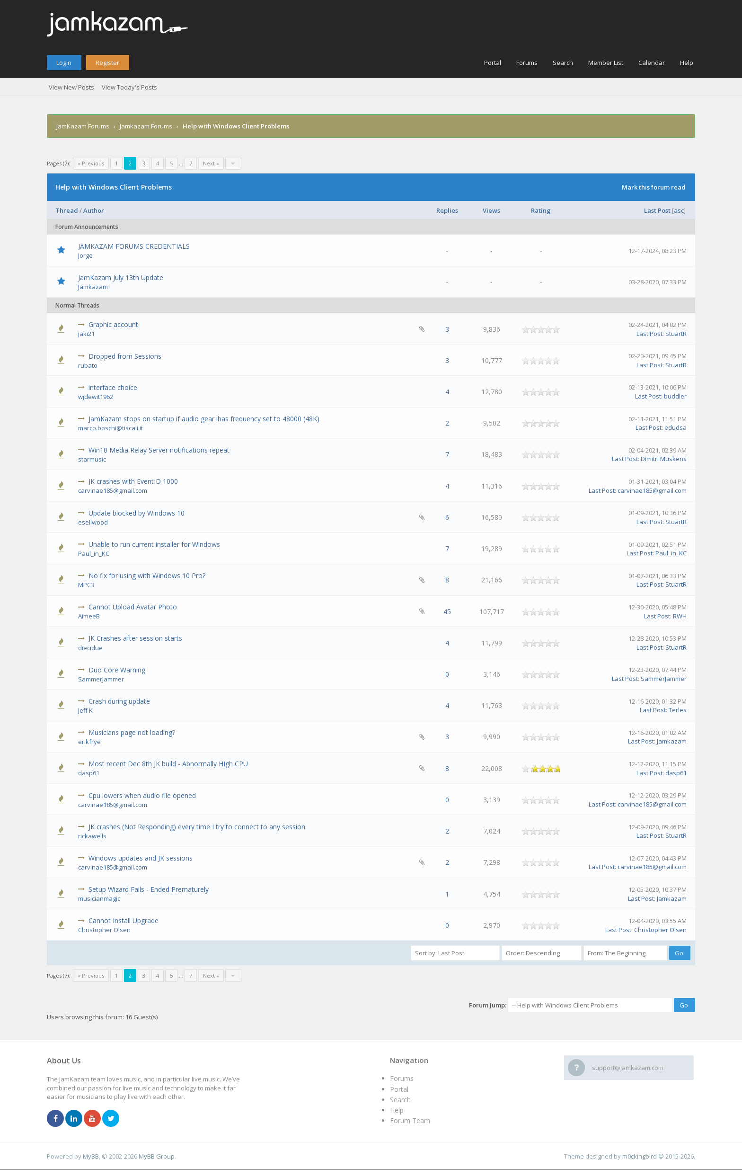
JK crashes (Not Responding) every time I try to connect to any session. (197, 826)
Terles (678, 710)
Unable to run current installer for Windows (154, 544)
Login (63, 62)
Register (107, 62)
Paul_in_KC (93, 553)
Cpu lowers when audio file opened (142, 795)
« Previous (91, 163)
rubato (87, 365)
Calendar (651, 62)
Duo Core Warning (116, 669)
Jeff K (85, 710)
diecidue (90, 648)
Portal (492, 62)
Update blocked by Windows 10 (136, 512)
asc (679, 210)
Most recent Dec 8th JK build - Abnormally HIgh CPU (168, 763)
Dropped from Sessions (124, 356)
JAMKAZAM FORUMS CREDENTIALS (134, 246)
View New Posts (71, 87)
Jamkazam (93, 286)
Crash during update (119, 701)
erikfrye (89, 741)
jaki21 (86, 333)
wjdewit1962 (95, 396)
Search (563, 62)
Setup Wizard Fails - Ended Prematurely (148, 889)
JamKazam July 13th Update (120, 277)
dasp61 (88, 773)
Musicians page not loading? (131, 732)
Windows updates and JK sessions (140, 857)
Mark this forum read (654, 187)
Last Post (657, 210)
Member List (605, 62)
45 (447, 611)
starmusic (92, 459)
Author (93, 210)
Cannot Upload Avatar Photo (132, 606)
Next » (211, 163)
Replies (447, 210)
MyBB (91, 1156)
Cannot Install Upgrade (123, 920)
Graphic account (113, 324)
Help (686, 62)
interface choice (112, 387)
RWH (680, 616)
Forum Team (410, 1120)
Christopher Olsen (104, 929)
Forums (527, 62)
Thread (66, 210)
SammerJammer (101, 679)
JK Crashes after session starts (135, 638)
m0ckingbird (639, 1156)
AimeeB (89, 616)
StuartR (676, 333)
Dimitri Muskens (664, 458)
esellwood (93, 522)
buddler (675, 396)
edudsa (675, 427)
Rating (541, 210)
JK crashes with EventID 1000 (133, 481)
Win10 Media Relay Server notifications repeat (159, 449)
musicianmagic (99, 898)
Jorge (85, 255)
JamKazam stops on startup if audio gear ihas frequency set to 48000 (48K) (203, 418)
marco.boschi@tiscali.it (110, 428)
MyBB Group (157, 1156)
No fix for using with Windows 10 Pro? (146, 575)
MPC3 (86, 584)
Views (491, 210)
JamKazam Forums (82, 126)
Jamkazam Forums (146, 126)
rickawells (92, 836)
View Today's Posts (129, 87)
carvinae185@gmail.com (112, 490)
